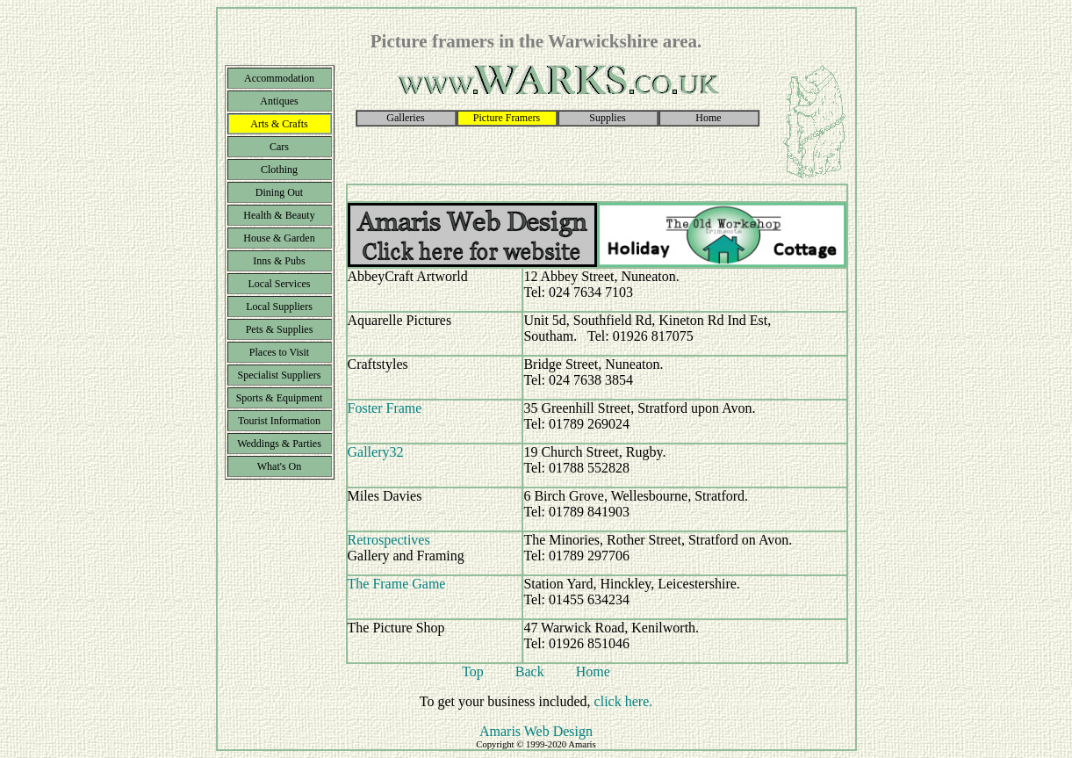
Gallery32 (376, 451)
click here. (623, 701)
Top (473, 671)
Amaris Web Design (536, 731)
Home (593, 671)
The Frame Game (397, 583)
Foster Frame (385, 408)
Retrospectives (389, 539)
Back (529, 671)
